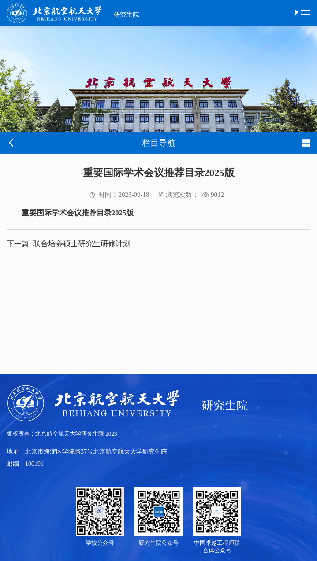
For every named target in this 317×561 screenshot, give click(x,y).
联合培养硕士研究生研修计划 (69, 244)
